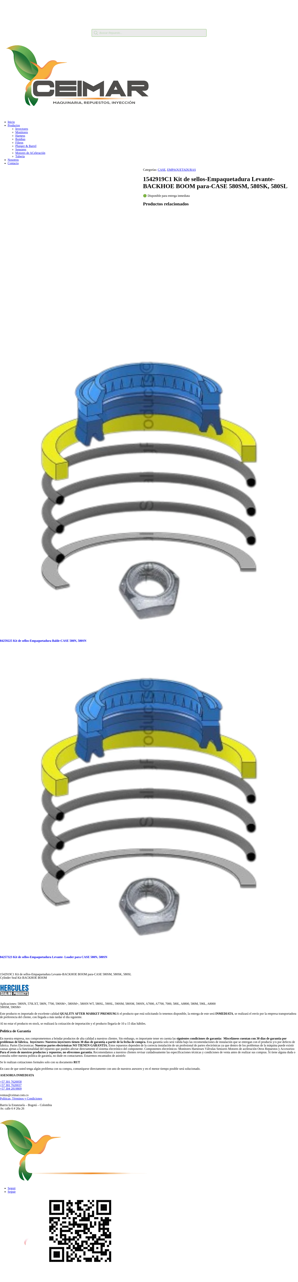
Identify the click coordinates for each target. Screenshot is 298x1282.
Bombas (20, 139)
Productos (14, 125)
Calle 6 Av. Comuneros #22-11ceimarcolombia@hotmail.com (149, 1275)
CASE (162, 169)
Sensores (20, 149)
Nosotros (13, 159)
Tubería (20, 156)
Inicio (11, 122)
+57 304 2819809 (11, 1088)
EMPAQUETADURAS (181, 169)
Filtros (19, 142)
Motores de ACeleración (30, 153)
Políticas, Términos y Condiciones (21, 1098)
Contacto (13, 163)
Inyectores (21, 128)
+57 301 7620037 (11, 1085)
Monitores (21, 132)
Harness (20, 135)
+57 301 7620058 (11, 1081)
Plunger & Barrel (25, 146)
